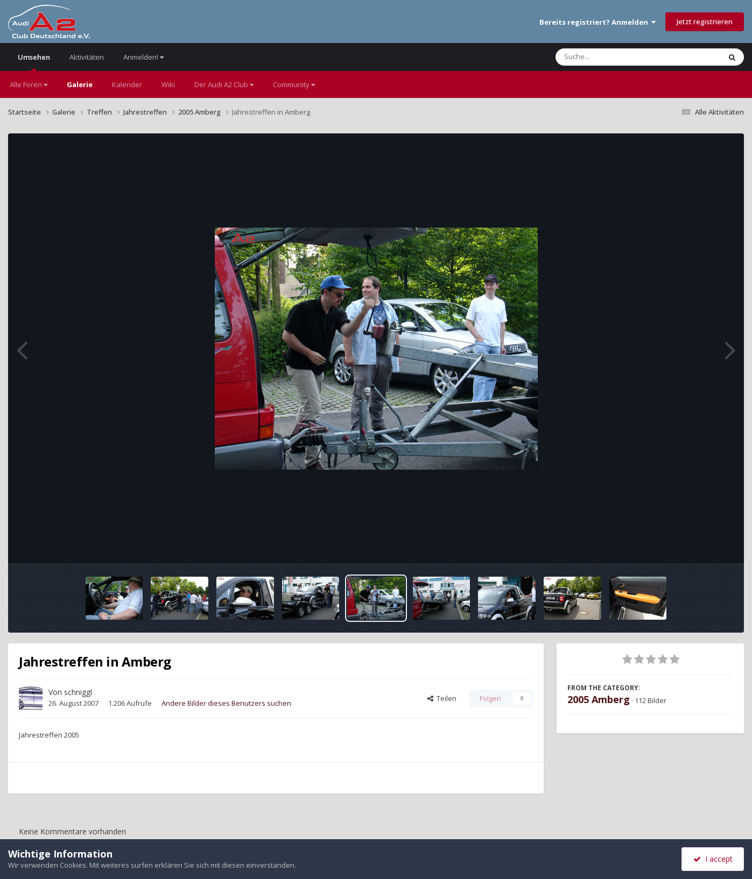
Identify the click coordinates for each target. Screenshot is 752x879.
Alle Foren (28, 84)
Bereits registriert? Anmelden (597, 22)
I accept (713, 859)
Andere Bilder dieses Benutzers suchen (226, 703)
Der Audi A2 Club (224, 84)
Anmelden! (143, 57)
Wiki (168, 84)
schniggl (78, 692)
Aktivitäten (86, 57)
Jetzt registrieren (705, 21)
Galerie (80, 84)
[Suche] (616, 57)
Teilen (441, 698)
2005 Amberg (598, 699)
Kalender (127, 84)
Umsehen (34, 61)
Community (294, 84)
